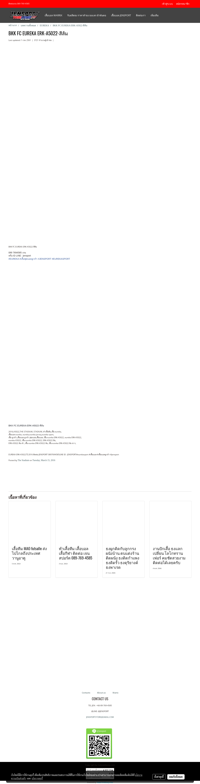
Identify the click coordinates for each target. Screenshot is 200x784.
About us (101, 693)
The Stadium (23, 460)
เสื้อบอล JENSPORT (121, 15)
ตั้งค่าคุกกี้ (159, 776)
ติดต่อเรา (141, 15)
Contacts (86, 693)
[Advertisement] (46, 478)
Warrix (115, 693)
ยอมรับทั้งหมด (176, 776)
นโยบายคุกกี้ (37, 778)
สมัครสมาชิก (182, 3)
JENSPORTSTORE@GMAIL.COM (100, 717)
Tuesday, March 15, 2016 (43, 460)
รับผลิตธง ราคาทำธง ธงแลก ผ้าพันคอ (86, 15)
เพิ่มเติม (155, 15)
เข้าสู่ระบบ (167, 3)
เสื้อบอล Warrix (53, 15)
